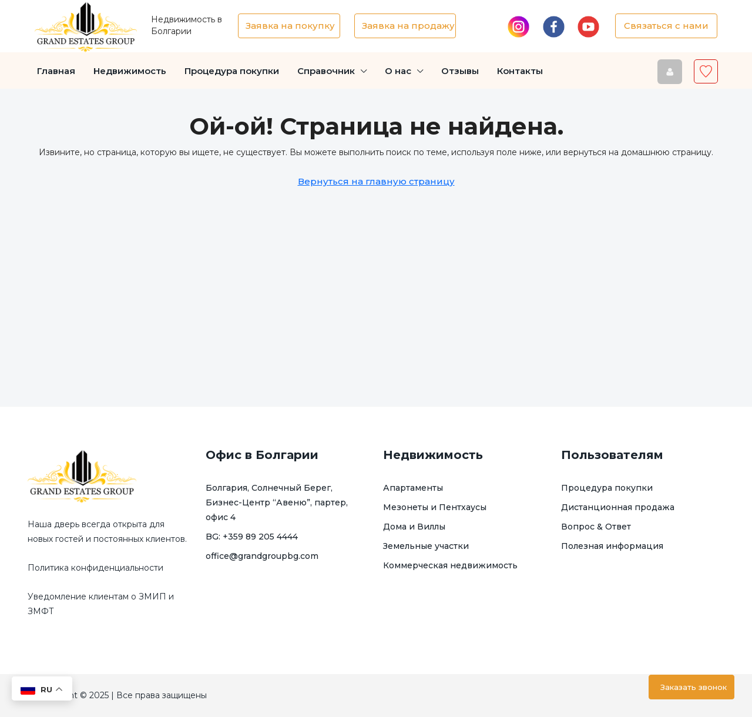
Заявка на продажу (408, 25)
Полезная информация (612, 546)
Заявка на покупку (290, 25)
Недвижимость (129, 70)
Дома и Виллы (414, 526)
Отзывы (460, 70)
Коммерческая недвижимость (450, 565)
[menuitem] (669, 71)
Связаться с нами (666, 25)
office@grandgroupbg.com (262, 556)
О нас (398, 70)
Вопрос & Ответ (596, 526)
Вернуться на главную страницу (376, 181)
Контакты (520, 70)
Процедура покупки (231, 70)
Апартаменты (413, 488)
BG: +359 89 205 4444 (252, 536)
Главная (56, 70)
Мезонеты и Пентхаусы (434, 507)
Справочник (326, 70)
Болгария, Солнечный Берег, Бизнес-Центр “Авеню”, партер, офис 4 (277, 502)
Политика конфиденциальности (95, 567)
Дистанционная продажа (617, 507)
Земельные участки (426, 546)
